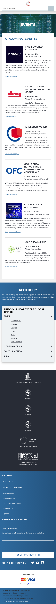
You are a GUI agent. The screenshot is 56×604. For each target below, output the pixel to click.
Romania (14, 338)
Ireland (13, 331)
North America (13, 346)
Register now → (10, 116)
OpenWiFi (6, 514)
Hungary (14, 328)
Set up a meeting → (12, 154)
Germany (14, 324)
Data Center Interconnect (12, 503)
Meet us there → (11, 76)
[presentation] (19, 546)
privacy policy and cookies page (17, 601)
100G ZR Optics (8, 493)
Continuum (32, 584)
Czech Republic (16, 321)
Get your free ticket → (13, 232)
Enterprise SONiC (9, 508)
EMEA (7, 316)
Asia (6, 356)
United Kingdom (16, 342)
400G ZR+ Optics (9, 498)
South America (13, 351)
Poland (13, 335)
